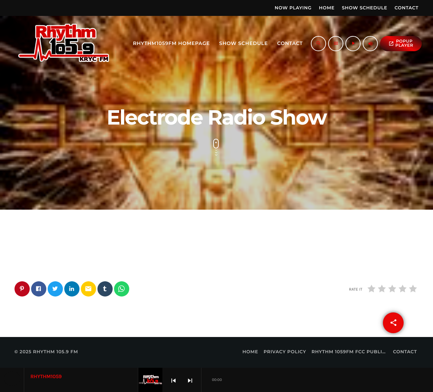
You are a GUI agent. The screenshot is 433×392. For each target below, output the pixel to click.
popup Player (400, 43)
